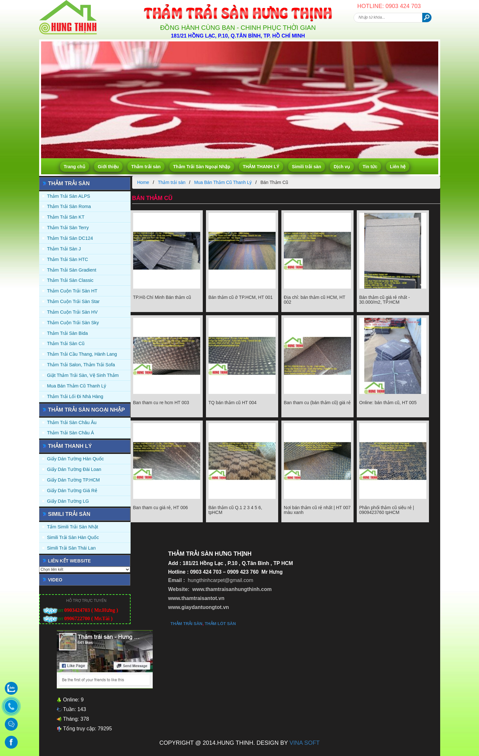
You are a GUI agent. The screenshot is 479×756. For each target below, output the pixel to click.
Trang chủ (74, 166)
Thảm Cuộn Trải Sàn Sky (73, 322)
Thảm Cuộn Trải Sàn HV (72, 312)
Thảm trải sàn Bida (67, 333)
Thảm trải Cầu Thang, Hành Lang (82, 354)
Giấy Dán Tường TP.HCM (73, 479)
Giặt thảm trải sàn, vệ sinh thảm (83, 375)
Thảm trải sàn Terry (68, 227)
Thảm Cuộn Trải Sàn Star (73, 301)
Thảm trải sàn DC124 (70, 238)
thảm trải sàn (186, 623)
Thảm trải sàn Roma (69, 206)
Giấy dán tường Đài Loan (74, 469)
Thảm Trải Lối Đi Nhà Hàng (75, 396)
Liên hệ (398, 166)
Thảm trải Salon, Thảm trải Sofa (81, 364)
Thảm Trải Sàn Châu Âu (72, 422)
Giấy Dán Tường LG (68, 501)
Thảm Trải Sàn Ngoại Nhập (201, 166)
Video (55, 579)
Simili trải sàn (306, 166)
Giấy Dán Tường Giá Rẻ (72, 490)
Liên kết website (69, 560)
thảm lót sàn (220, 623)
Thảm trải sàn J (64, 248)
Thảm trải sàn (145, 166)
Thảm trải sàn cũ (66, 343)
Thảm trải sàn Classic (70, 280)
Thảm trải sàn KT (66, 217)
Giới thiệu (108, 166)
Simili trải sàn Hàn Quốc (73, 537)
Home (143, 182)
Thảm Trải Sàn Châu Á (70, 432)
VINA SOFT (304, 743)
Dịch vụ (342, 166)
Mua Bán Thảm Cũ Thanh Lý (76, 385)
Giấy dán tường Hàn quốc (75, 458)
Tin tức (370, 166)
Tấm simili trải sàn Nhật (72, 526)
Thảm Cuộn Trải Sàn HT (72, 290)
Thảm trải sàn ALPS (68, 196)
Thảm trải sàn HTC (67, 259)
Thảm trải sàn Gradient (72, 270)
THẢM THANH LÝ (261, 166)
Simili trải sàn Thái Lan (71, 548)
